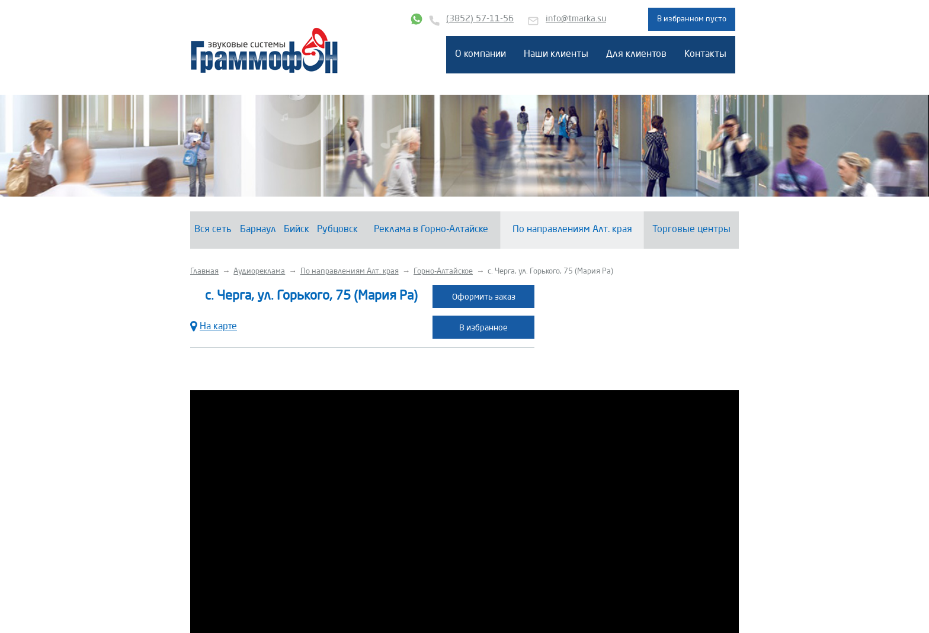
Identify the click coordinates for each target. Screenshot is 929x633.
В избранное (483, 328)
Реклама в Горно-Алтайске (431, 229)
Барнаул (258, 229)
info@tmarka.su (576, 19)
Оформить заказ (483, 297)
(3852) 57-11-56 (480, 19)
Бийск (296, 229)
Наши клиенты (556, 54)
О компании (480, 54)
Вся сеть (213, 229)
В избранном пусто (691, 19)
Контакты (705, 54)
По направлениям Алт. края (572, 229)
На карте (213, 325)
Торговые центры (691, 229)
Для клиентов (636, 54)
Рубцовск (337, 229)
